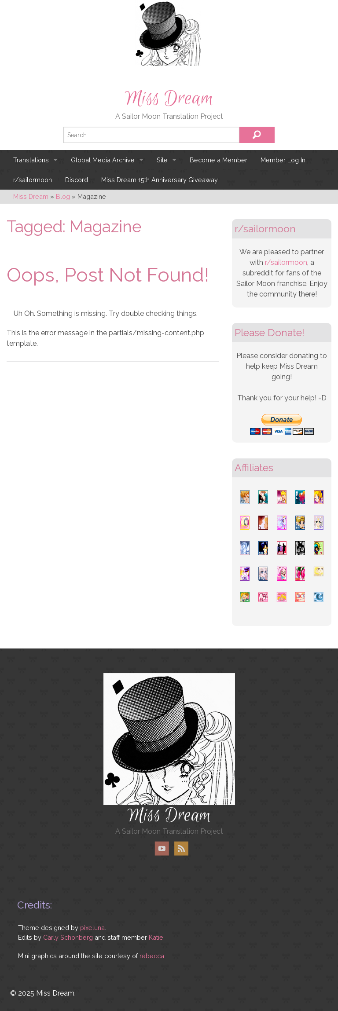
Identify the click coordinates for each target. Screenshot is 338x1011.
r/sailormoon (32, 179)
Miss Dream (169, 98)
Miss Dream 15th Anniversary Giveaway (159, 179)
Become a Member (218, 160)
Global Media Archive (103, 160)
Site (162, 160)
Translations (31, 160)
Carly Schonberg (68, 937)
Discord (76, 179)
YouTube (161, 848)
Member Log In (283, 160)
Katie (156, 937)
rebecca (152, 956)
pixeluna (92, 927)
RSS (181, 848)
